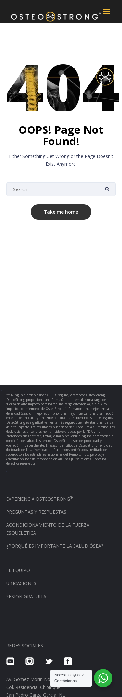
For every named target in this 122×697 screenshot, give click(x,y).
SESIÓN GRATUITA (26, 596)
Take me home (61, 212)
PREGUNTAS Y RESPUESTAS (36, 512)
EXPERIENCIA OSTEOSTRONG (39, 499)
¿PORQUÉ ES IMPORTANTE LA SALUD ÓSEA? (54, 546)
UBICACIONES (21, 583)
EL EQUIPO (18, 570)
